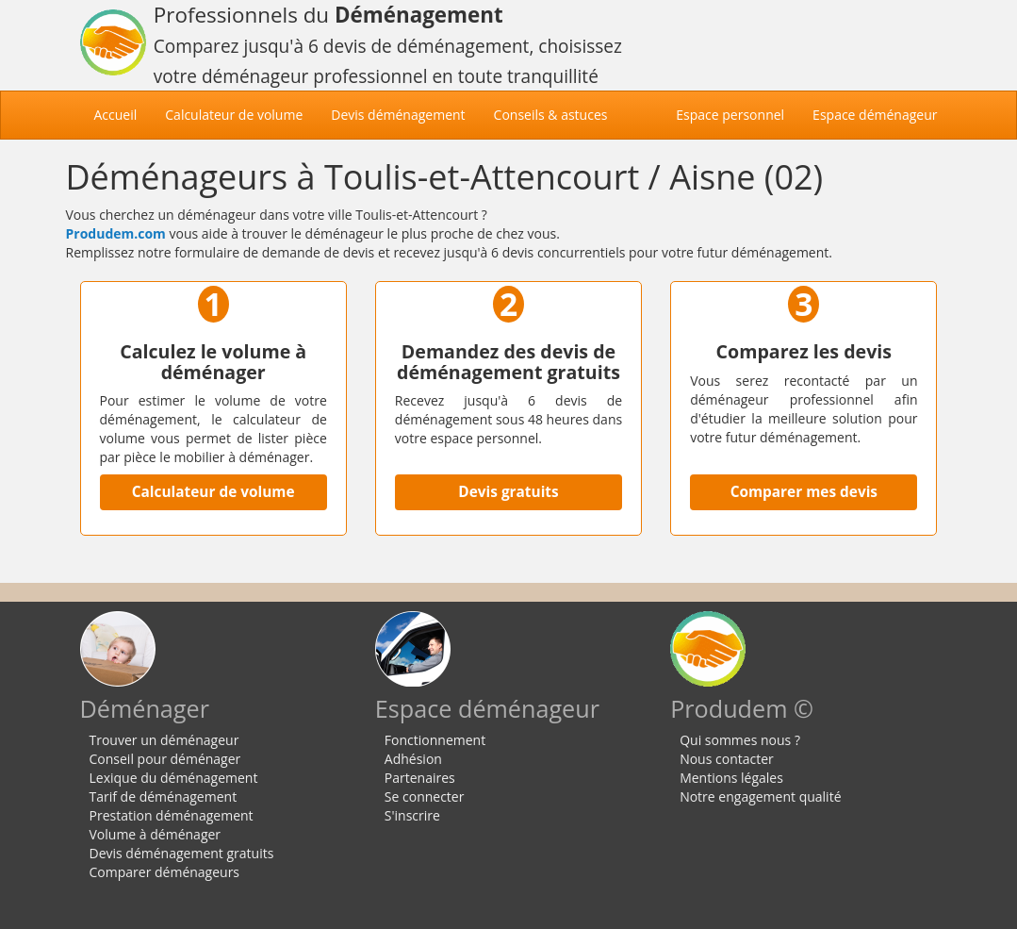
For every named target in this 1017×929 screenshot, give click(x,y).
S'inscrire (412, 815)
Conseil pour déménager (165, 759)
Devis (398, 115)
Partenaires (420, 778)
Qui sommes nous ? (740, 740)
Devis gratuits (508, 492)
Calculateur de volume (213, 492)
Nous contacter (727, 759)
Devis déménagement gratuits (182, 853)
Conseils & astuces (551, 115)
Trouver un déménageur (164, 740)
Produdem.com (116, 233)
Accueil (123, 114)
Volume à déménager (155, 834)
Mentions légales (731, 778)
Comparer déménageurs (165, 872)
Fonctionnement (435, 740)
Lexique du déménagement (174, 778)
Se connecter (425, 796)
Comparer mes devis (804, 492)
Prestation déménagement (172, 815)
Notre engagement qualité (760, 796)
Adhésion (413, 759)
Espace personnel (730, 115)
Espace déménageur (874, 115)
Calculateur (234, 115)
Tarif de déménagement (164, 796)
